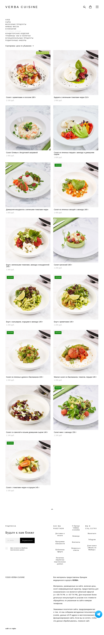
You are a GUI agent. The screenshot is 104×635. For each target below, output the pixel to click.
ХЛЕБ (7, 20)
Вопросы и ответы (76, 549)
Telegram (92, 539)
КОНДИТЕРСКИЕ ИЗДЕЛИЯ (17, 33)
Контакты (76, 542)
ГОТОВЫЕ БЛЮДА (13, 31)
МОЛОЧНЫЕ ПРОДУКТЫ (15, 24)
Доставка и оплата (60, 534)
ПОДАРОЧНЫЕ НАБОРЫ (15, 40)
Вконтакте (92, 533)
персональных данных (17, 550)
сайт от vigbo (10, 628)
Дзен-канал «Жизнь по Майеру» (92, 548)
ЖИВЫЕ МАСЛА (12, 26)
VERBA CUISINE (21, 7)
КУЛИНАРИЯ (10, 29)
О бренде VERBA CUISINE (76, 528)
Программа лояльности (60, 543)
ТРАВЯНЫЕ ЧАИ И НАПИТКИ (18, 36)
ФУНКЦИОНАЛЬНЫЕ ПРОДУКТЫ (19, 38)
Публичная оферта (60, 551)
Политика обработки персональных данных (60, 561)
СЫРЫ (8, 22)
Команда (75, 536)
